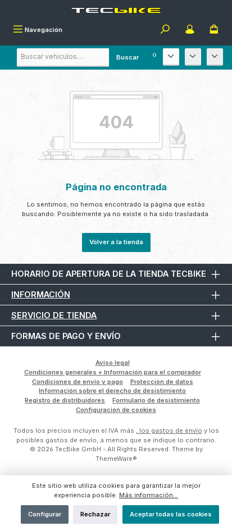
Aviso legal (112, 363)
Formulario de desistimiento (156, 400)
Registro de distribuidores (65, 400)
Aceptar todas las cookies (171, 514)
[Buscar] (165, 30)
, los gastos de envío (169, 430)
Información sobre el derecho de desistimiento (112, 391)
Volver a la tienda (116, 242)
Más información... (148, 495)
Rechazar (95, 514)
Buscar (127, 57)
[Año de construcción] (215, 57)
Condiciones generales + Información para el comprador (112, 372)
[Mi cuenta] (190, 30)
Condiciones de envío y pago (77, 382)
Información (40, 294)
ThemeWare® (116, 459)
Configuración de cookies (116, 410)
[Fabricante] (171, 57)
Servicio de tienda (54, 315)
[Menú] (38, 30)
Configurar (44, 514)
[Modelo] (193, 57)
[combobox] (81, 57)
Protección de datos (161, 382)
